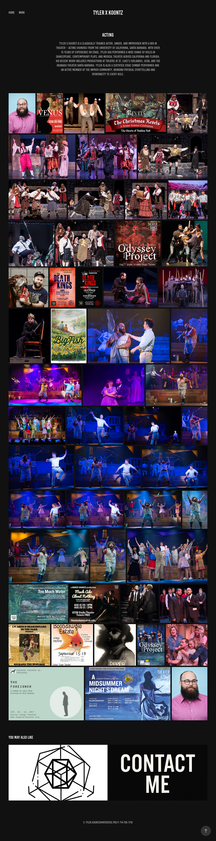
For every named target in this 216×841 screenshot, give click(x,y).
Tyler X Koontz (108, 12)
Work (22, 12)
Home (12, 12)
